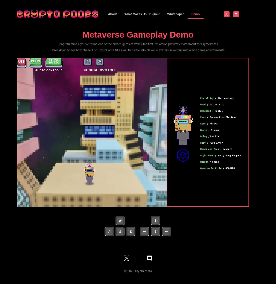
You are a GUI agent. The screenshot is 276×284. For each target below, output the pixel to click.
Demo (195, 14)
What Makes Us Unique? (142, 14)
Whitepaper (175, 14)
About (112, 14)
